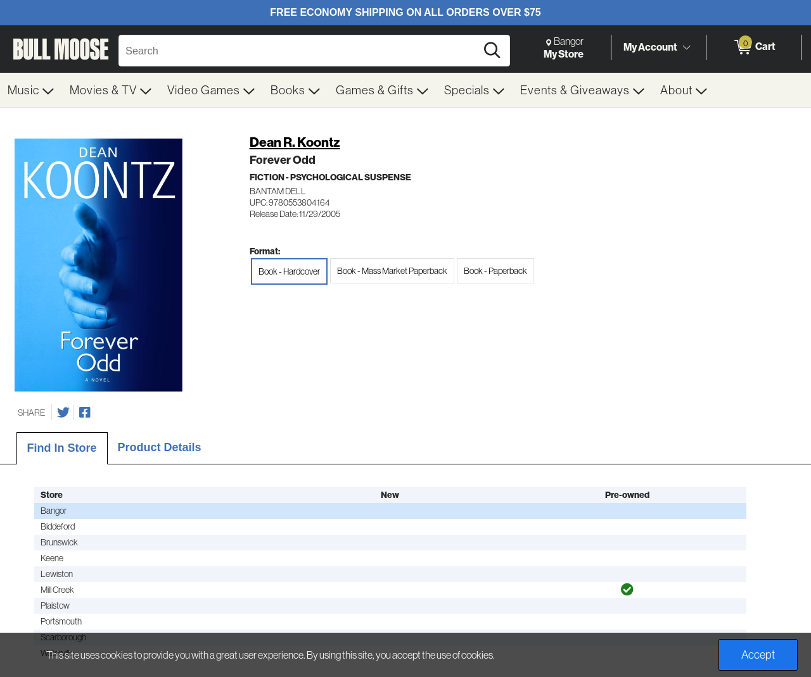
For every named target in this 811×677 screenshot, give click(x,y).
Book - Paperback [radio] (495, 270)
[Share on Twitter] (63, 412)
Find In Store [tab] (62, 448)
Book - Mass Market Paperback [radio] (392, 270)
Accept (758, 654)
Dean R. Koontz (295, 142)
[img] (627, 589)
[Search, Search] (299, 50)
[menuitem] (31, 90)
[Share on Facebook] (85, 412)
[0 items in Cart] (754, 47)
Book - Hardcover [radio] (289, 271)
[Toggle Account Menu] (686, 47)
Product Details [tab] (159, 447)
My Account (650, 46)
